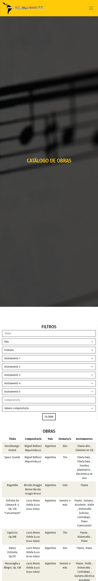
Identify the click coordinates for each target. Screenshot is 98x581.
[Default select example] (49, 341)
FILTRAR (49, 416)
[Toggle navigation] (91, 8)
